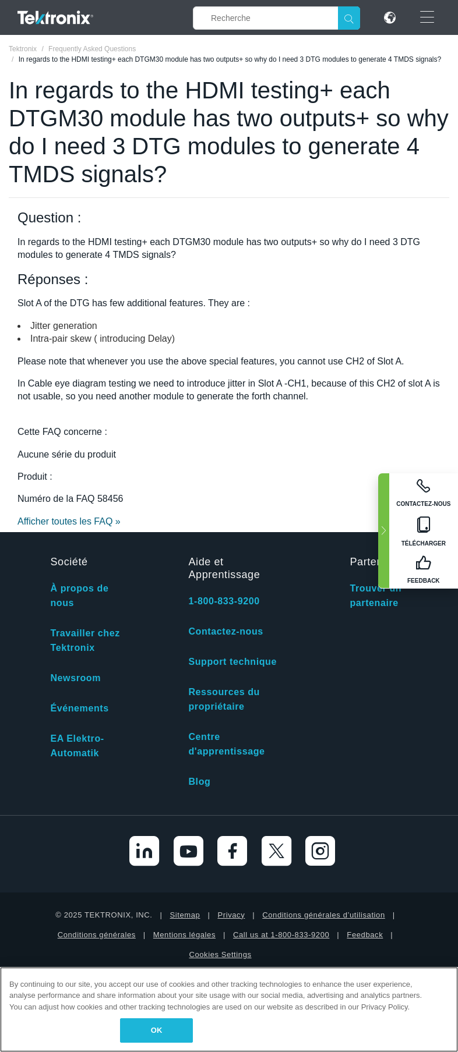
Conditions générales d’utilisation (323, 915)
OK (157, 1030)
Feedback (365, 934)
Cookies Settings (220, 954)
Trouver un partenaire (375, 595)
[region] (229, 1009)
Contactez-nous (225, 631)
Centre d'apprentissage (226, 744)
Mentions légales (184, 934)
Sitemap (185, 915)
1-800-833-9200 (223, 601)
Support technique (232, 662)
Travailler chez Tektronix (84, 640)
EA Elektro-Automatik (77, 746)
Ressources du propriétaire (224, 699)
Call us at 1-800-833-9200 (281, 934)
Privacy (231, 915)
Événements (79, 708)
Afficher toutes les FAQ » (69, 521)
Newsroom (75, 678)
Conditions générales (97, 934)
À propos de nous (79, 595)
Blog (199, 782)
